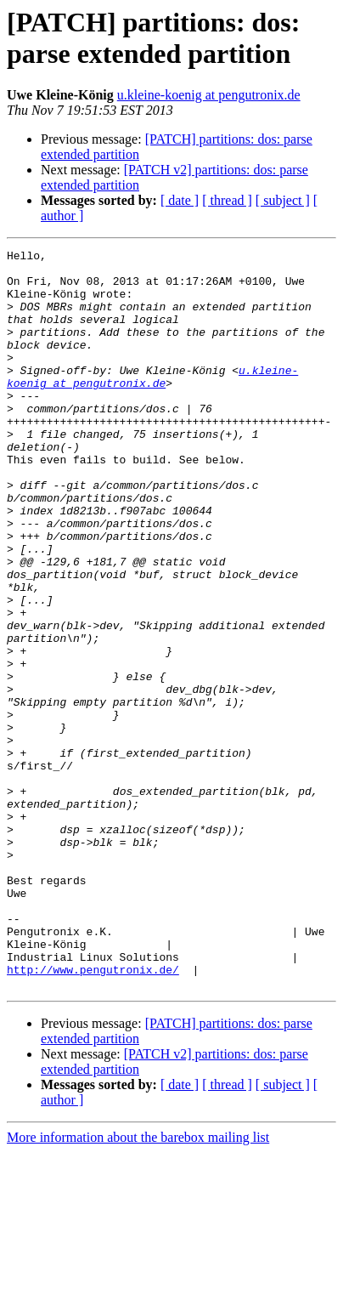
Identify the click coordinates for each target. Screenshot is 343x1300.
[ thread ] (227, 200)
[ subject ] (283, 200)
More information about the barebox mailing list (138, 1285)
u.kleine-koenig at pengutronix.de (209, 95)
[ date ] (179, 200)
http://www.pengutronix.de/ (93, 1114)
